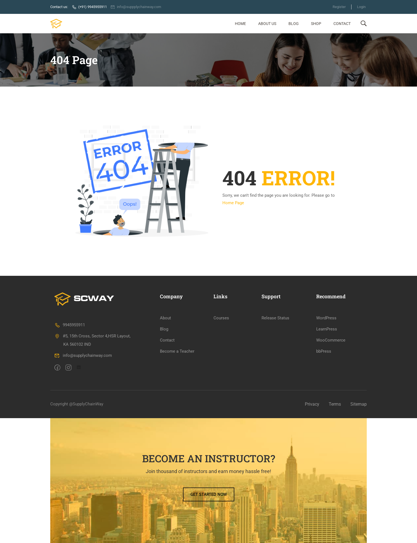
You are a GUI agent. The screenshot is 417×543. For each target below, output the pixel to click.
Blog (293, 23)
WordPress (326, 317)
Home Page (233, 202)
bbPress (323, 351)
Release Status (275, 317)
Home (240, 23)
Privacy (312, 404)
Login (361, 7)
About (165, 317)
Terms (335, 404)
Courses (221, 317)
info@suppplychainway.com (135, 7)
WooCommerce (330, 340)
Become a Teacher (177, 351)
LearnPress (326, 329)
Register (339, 7)
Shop (316, 23)
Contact (342, 23)
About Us (267, 23)
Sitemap (358, 404)
